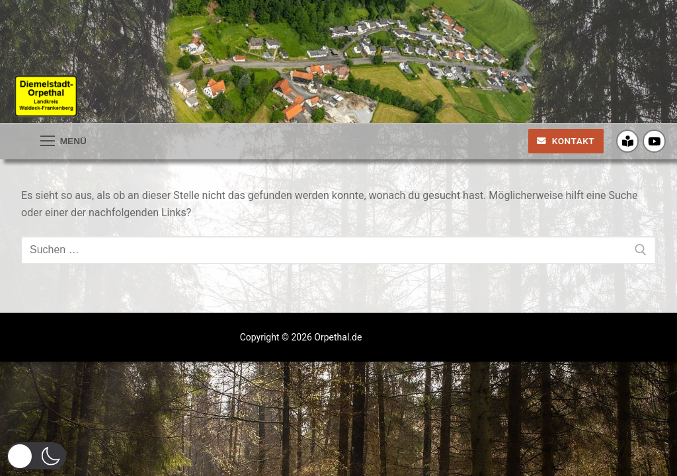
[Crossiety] (627, 141)
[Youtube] (654, 141)
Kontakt (565, 141)
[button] (36, 455)
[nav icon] (63, 141)
